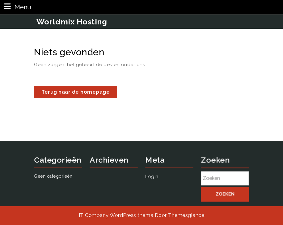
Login (217, 101)
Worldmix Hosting (71, 21)
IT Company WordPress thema (116, 215)
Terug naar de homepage (79, 93)
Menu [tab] (16, 6)
